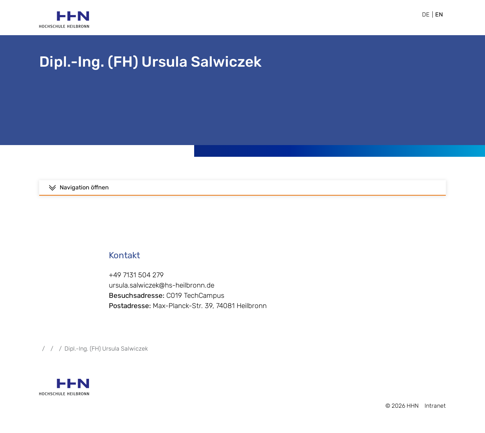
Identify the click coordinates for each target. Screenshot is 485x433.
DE (425, 14)
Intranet (435, 408)
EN (439, 14)
